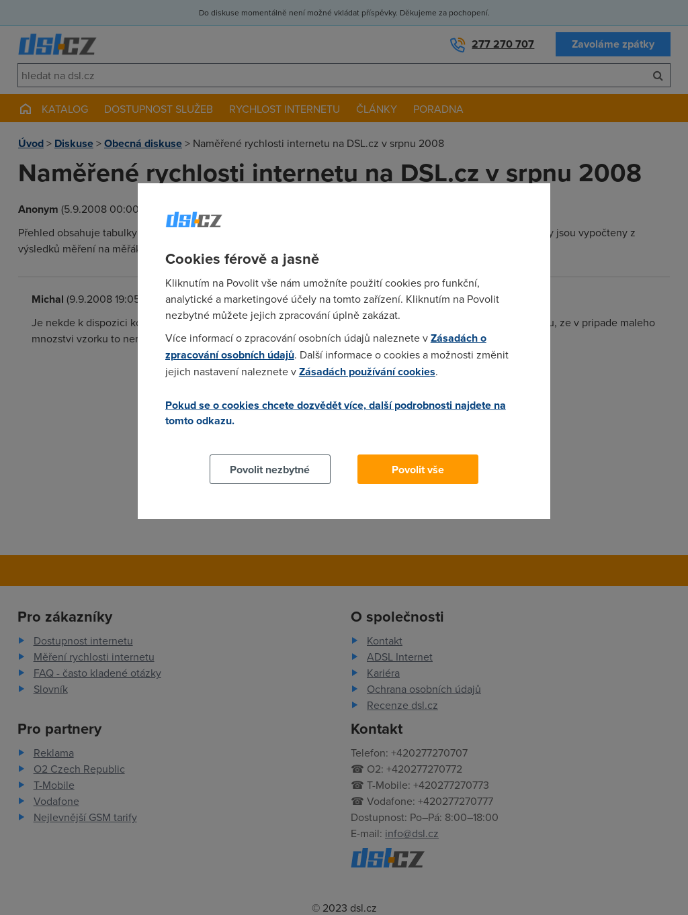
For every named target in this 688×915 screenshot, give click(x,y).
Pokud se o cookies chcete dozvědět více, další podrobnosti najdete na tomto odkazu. (335, 412)
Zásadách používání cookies (367, 371)
